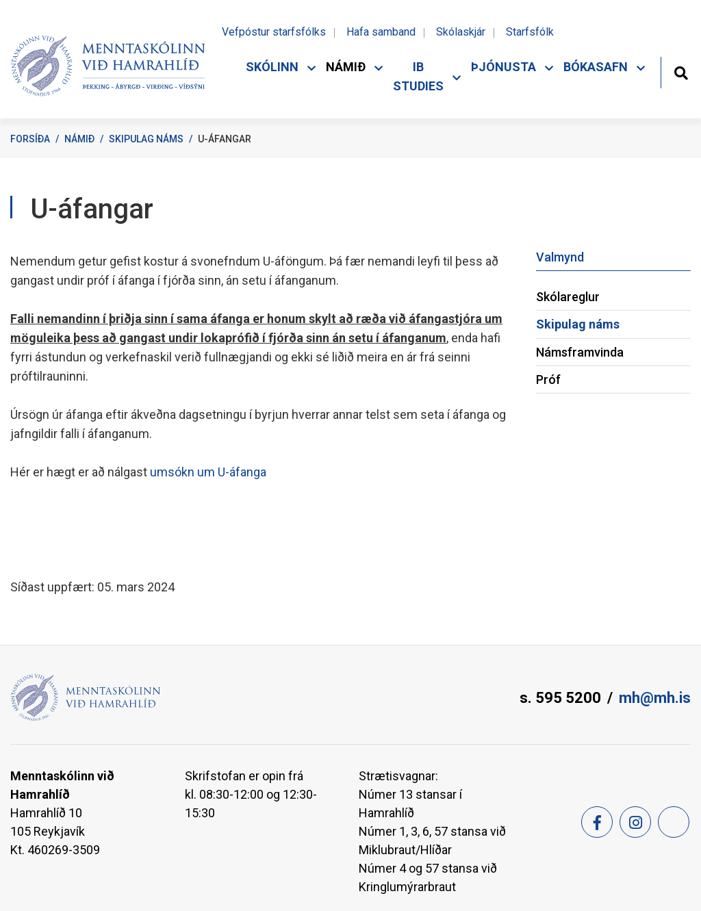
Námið (79, 138)
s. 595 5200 (560, 697)
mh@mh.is (655, 697)
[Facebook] (597, 822)
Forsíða (30, 138)
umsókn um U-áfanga (208, 472)
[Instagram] (635, 822)
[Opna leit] (681, 71)
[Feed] (673, 822)
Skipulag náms (146, 138)
